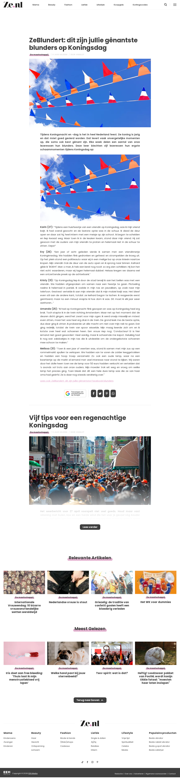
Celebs (125, 746)
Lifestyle (101, 4)
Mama (36, 4)
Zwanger (8, 742)
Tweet (99, 393)
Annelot (80, 54)
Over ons (128, 773)
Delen (90, 393)
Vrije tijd (126, 738)
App (116, 393)
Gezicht (35, 742)
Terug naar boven (88, 703)
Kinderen (8, 746)
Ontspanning (37, 746)
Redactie (119, 773)
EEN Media (33, 773)
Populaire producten (162, 733)
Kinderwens (10, 738)
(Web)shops (66, 742)
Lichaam (35, 749)
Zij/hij (93, 742)
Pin (107, 393)
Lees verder (90, 528)
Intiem (94, 749)
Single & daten (98, 738)
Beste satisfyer (156, 749)
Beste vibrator (156, 738)
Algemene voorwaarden (156, 773)
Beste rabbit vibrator (159, 742)
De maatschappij (39, 54)
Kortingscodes (140, 4)
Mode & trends (67, 738)
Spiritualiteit (127, 742)
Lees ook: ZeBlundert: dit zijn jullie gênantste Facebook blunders (77, 380)
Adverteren (139, 773)
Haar (33, 738)
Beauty (51, 4)
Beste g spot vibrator (159, 746)
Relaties (95, 746)
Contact (172, 773)
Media (125, 749)
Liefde (84, 4)
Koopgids (119, 4)
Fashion (68, 4)
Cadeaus (65, 746)
